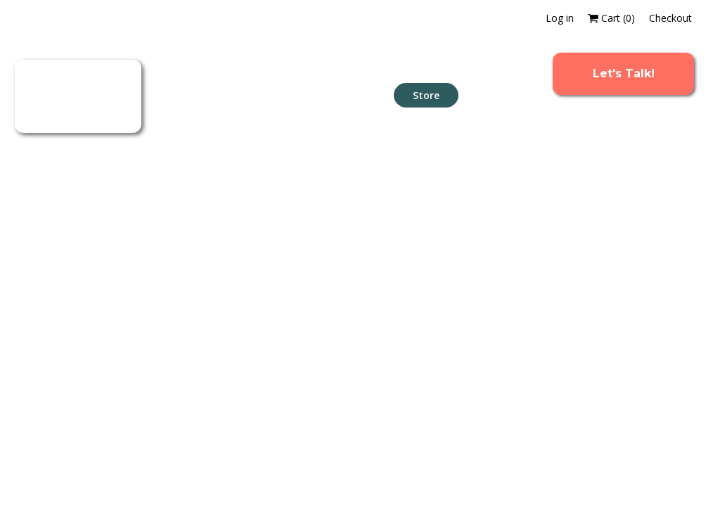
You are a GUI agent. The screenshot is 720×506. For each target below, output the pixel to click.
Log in (560, 18)
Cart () (611, 18)
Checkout (670, 18)
